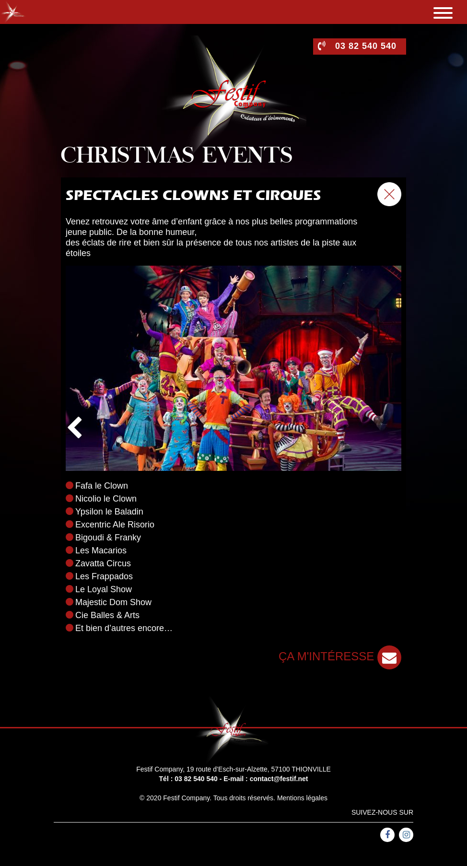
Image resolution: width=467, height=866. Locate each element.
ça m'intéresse (340, 656)
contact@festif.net (279, 779)
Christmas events (176, 157)
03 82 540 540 (196, 779)
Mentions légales (302, 798)
